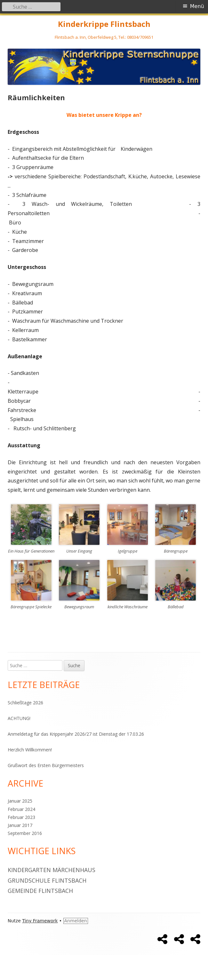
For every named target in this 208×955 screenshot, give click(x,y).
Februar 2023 (21, 817)
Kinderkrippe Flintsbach (104, 24)
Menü (197, 6)
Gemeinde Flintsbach (40, 890)
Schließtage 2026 (25, 703)
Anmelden (75, 920)
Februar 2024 (21, 809)
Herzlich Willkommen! (30, 750)
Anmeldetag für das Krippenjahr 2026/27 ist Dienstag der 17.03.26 (76, 734)
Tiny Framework (40, 920)
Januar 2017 (20, 825)
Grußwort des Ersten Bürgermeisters (46, 765)
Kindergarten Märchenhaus (51, 870)
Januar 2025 (20, 801)
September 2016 (25, 833)
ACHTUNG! (19, 718)
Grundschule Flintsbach (47, 880)
